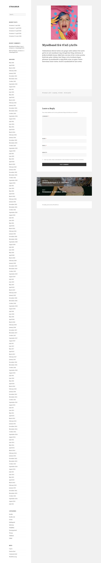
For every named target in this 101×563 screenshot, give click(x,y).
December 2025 (13, 76)
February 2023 (13, 167)
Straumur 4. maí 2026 (14, 25)
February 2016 (13, 389)
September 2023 (13, 148)
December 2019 (13, 266)
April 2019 (11, 287)
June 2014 (11, 442)
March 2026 (12, 68)
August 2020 (12, 244)
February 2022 (13, 199)
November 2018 (13, 300)
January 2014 (12, 456)
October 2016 (12, 367)
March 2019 (12, 290)
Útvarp (11, 533)
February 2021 (13, 231)
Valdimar (11, 535)
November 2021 (13, 207)
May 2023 (11, 159)
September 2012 (13, 498)
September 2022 (13, 180)
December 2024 (13, 108)
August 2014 (12, 437)
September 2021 (13, 212)
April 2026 (11, 65)
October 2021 (12, 209)
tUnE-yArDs (68, 93)
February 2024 (13, 135)
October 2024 (12, 113)
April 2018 (11, 319)
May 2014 (11, 445)
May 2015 (11, 413)
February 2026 (13, 70)
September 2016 (13, 370)
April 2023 (11, 161)
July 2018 (11, 311)
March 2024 (12, 132)
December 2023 (13, 140)
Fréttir (11, 519)
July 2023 (11, 153)
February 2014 (13, 453)
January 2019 (12, 295)
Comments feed (13, 554)
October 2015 (12, 399)
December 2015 (13, 394)
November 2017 (13, 333)
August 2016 (12, 373)
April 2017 (11, 351)
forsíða (11, 514)
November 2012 (13, 493)
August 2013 (12, 469)
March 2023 (12, 164)
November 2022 (13, 175)
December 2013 (13, 458)
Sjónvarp (11, 525)
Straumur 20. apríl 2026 (15, 30)
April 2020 (11, 255)
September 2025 (13, 84)
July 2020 (11, 247)
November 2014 (13, 429)
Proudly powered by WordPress (50, 204)
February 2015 (13, 421)
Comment (45, 116)
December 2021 (13, 204)
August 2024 (12, 119)
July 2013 (11, 472)
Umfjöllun (11, 527)
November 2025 (13, 78)
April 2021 (11, 226)
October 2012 (12, 496)
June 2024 (11, 124)
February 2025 (13, 103)
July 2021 (11, 218)
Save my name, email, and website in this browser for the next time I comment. (64, 159)
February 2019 (13, 292)
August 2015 (12, 405)
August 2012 (12, 501)
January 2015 (12, 423)
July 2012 (11, 504)
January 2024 (12, 137)
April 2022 (11, 193)
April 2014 (11, 448)
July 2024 (11, 121)
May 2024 (11, 127)
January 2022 (12, 201)
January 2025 (12, 105)
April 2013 (11, 480)
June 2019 (11, 282)
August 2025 (12, 86)
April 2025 (11, 97)
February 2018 (13, 324)
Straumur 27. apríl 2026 (15, 28)
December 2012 (13, 490)
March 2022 (12, 196)
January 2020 (12, 263)
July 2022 (11, 185)
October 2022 (12, 177)
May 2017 (11, 349)
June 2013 (11, 474)
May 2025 (11, 94)
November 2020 (13, 239)
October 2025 (12, 81)
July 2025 (11, 89)
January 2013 (12, 488)
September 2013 (13, 466)
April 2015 (11, 415)
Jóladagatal (12, 522)
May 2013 (11, 477)
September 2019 (13, 274)
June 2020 (11, 250)
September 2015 (13, 402)
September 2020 (13, 242)
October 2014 (12, 431)
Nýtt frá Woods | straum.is (16, 50)
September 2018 (13, 306)
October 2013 (12, 464)
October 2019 (12, 271)
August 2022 (12, 183)
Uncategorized (13, 530)
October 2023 (12, 145)
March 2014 (12, 450)
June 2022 (11, 188)
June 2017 (11, 346)
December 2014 (13, 426)
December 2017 (13, 330)
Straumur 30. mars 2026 (15, 36)
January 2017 (12, 359)
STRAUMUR (14, 6)
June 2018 (11, 314)
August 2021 (12, 215)
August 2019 (12, 276)
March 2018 (12, 322)
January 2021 (12, 234)
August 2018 (12, 308)
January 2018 (12, 327)
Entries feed (12, 551)
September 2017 (13, 338)
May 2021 (11, 223)
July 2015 (11, 407)
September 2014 (13, 434)
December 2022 (13, 172)
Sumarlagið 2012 (20, 48)
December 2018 (13, 298)
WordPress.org (13, 556)
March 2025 (12, 100)
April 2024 (11, 129)
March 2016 (12, 386)
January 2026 (12, 73)
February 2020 (13, 260)
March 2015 (12, 418)
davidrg (55, 93)
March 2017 (12, 354)
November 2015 (13, 397)
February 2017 (13, 357)
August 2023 (12, 151)
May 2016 (11, 381)
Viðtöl (10, 538)
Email (44, 145)
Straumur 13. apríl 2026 (15, 33)
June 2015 (11, 410)
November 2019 (13, 268)
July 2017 (11, 343)
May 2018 (11, 316)
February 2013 (13, 485)
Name (44, 138)
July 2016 (11, 375)
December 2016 (13, 362)
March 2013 (12, 482)
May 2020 (11, 252)
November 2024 (13, 111)
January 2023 (12, 169)
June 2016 (11, 378)
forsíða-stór (12, 517)
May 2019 (11, 284)
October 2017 (12, 335)
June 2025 (11, 92)
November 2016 (13, 365)
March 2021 (12, 228)
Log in (10, 548)
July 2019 (11, 279)
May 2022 (11, 191)
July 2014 (11, 440)
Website (44, 152)
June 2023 (11, 156)
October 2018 (12, 303)
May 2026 (11, 62)
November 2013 (13, 461)
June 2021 (11, 220)
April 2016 (11, 383)
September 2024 (13, 116)
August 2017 (12, 341)
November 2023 (13, 143)
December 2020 (13, 236)
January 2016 (12, 391)
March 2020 (12, 258)
